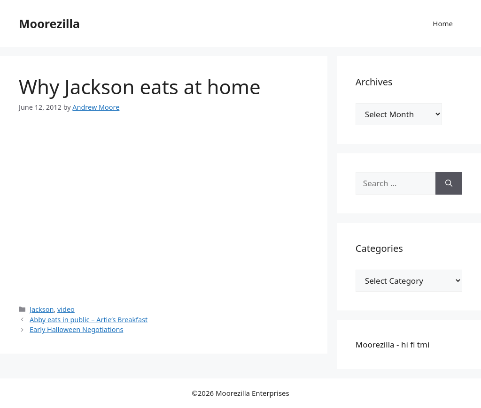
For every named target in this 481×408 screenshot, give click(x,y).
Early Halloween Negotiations (76, 329)
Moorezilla (49, 23)
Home (443, 23)
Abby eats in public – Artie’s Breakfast (88, 319)
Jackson (42, 309)
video (66, 309)
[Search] (448, 183)
